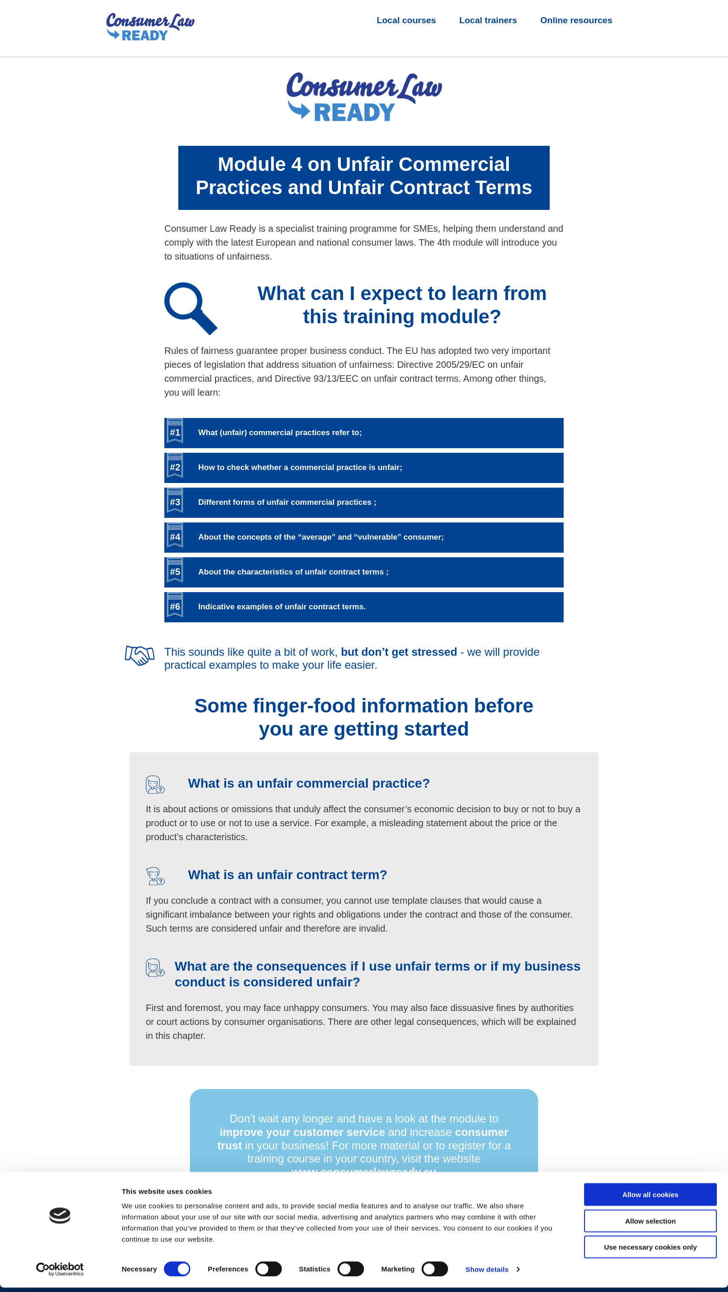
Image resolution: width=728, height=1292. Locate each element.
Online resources (576, 20)
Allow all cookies (651, 1199)
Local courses (406, 20)
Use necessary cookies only (650, 1251)
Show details (487, 1274)
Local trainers (488, 20)
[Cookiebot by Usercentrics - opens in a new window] (60, 1274)
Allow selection (650, 1225)
